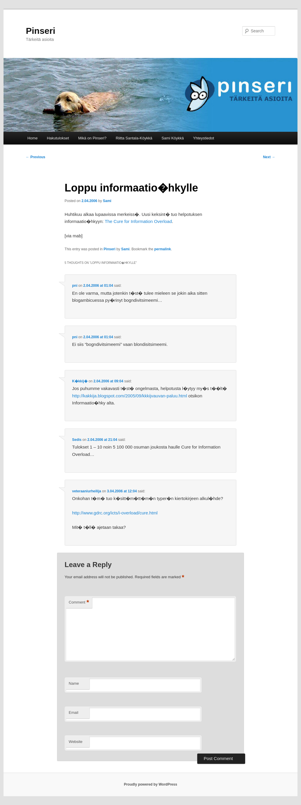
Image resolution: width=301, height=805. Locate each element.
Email (73, 712)
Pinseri (40, 31)
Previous (35, 157)
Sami (107, 201)
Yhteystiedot (203, 138)
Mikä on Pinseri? (92, 138)
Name (74, 683)
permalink (162, 249)
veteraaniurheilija (86, 491)
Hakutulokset (58, 138)
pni (74, 286)
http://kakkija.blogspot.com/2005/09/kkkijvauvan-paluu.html (129, 395)
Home (32, 138)
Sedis (76, 440)
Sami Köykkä (172, 138)
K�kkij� (80, 381)
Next (269, 157)
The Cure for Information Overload (138, 221)
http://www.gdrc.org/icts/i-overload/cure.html (115, 512)
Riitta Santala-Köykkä (134, 138)
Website (76, 741)
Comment (79, 602)
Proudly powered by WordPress (150, 784)
